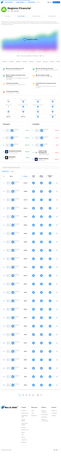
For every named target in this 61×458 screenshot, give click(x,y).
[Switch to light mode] (57, 450)
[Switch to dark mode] (59, 450)
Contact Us (54, 410)
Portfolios (23, 410)
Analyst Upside (23, 420)
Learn (32, 413)
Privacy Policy (44, 414)
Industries (23, 439)
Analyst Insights (20, 2)
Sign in (49, 2)
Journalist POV (52, 16)
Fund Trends (21, 16)
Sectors (23, 437)
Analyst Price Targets (24, 424)
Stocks (23, 432)
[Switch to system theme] (54, 450)
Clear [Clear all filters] (12, 171)
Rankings (23, 442)
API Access (34, 415)
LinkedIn (53, 415)
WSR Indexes (32, 2)
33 (38, 395)
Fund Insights (9, 2)
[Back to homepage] (2, 2)
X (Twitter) (54, 413)
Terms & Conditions (44, 411)
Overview (7, 16)
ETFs (22, 434)
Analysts (23, 427)
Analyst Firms (24, 429)
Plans (32, 410)
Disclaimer (44, 417)
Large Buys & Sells (24, 416)
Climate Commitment (44, 420)
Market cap (15, 11)
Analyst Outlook (36, 16)
